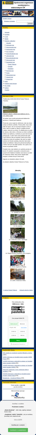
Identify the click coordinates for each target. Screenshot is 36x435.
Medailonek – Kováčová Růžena (12, 378)
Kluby (6, 81)
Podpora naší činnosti (11, 83)
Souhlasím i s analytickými (18, 430)
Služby (6, 39)
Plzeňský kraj (10, 70)
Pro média (7, 85)
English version (7, 18)
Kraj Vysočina (10, 51)
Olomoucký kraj (10, 60)
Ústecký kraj (9, 77)
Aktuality (7, 32)
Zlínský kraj (9, 79)
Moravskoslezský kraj (12, 58)
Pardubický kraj (10, 62)
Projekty (7, 90)
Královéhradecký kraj (12, 53)
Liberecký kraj (10, 56)
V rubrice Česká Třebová (10, 290)
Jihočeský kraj (10, 45)
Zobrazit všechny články (26, 290)
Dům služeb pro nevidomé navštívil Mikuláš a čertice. (17, 353)
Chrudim (10, 66)
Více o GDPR (18, 419)
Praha (8, 73)
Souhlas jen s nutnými (18, 425)
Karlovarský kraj (10, 49)
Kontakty (7, 34)
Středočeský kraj (10, 75)
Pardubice (10, 68)
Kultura (7, 88)
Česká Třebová (12, 64)
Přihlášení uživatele (9, 21)
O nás (6, 36)
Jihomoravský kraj (11, 47)
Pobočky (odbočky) (10, 41)
